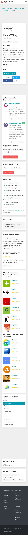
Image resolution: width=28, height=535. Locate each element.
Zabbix (14, 298)
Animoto (14, 384)
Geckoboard (15, 307)
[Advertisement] (14, 16)
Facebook (8, 81)
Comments (7, 419)
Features (6, 408)
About (16, 510)
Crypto (5, 500)
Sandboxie (15, 349)
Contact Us (18, 512)
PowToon (14, 358)
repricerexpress (14, 103)
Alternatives (7, 403)
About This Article (9, 422)
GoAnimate (15, 375)
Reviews (6, 406)
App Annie (15, 325)
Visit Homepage (10, 74)
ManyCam (14, 340)
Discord (6, 502)
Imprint (17, 515)
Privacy (10, 532)
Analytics (5, 10)
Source (8, 77)
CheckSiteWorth (15, 123)
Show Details (21, 118)
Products (6, 498)
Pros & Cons (7, 411)
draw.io (14, 367)
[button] (26, 2)
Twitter (17, 77)
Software (9, 8)
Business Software (19, 8)
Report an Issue (8, 512)
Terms (5, 532)
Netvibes (14, 280)
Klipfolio (14, 316)
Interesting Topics (8, 424)
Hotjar (13, 289)
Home (3, 8)
